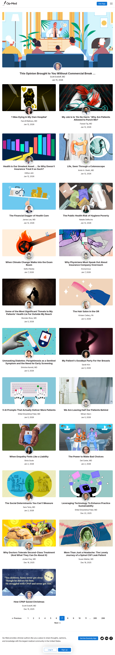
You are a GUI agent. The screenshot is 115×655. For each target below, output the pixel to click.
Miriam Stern (86, 414)
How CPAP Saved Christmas (29, 601)
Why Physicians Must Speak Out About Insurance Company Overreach (86, 263)
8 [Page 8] (67, 618)
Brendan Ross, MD (28, 318)
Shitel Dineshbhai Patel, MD (29, 414)
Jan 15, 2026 (57, 80)
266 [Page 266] (103, 618)
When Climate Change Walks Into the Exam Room (29, 263)
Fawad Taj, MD (86, 124)
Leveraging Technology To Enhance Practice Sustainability (86, 504)
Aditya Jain (29, 173)
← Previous (17, 618)
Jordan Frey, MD (29, 559)
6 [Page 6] (56, 618)
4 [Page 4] (45, 618)
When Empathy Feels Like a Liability (29, 456)
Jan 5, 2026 (29, 321)
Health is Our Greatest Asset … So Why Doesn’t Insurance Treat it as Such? (29, 167)
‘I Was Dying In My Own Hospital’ (29, 117)
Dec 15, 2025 (29, 609)
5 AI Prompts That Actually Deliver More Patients (29, 410)
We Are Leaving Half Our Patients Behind (86, 410)
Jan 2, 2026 (29, 463)
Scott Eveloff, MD (57, 77)
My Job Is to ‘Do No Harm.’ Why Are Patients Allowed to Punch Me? (86, 118)
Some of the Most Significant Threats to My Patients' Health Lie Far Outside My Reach (29, 312)
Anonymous (86, 269)
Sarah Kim (86, 365)
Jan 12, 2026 (29, 124)
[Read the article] (29, 97)
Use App (101, 4)
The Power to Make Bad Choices (86, 456)
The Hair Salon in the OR (86, 311)
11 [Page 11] (86, 618)
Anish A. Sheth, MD (86, 170)
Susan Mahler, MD (86, 559)
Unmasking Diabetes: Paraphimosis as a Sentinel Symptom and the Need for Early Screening (29, 362)
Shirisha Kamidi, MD (29, 367)
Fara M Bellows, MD (29, 121)
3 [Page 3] (39, 618)
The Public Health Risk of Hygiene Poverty (86, 215)
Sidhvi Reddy (29, 269)
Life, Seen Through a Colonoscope (86, 166)
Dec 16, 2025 (29, 562)
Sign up (64, 650)
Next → (57, 623)
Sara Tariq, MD (29, 507)
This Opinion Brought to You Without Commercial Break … (57, 73)
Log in (50, 650)
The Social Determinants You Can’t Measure (29, 503)
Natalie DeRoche (86, 219)
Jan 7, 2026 (29, 272)
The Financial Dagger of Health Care (29, 215)
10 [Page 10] (80, 618)
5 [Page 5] (50, 618)
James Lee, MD (29, 219)
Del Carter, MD (86, 460)
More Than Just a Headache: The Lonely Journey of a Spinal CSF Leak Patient (86, 554)
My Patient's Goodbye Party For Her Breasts (86, 360)
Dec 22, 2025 (85, 513)
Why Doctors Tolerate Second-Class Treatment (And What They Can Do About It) (29, 554)
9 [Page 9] (73, 618)
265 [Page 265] (95, 618)
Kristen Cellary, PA (86, 315)
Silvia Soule (29, 460)
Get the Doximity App (88, 638)
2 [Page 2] (33, 618)
